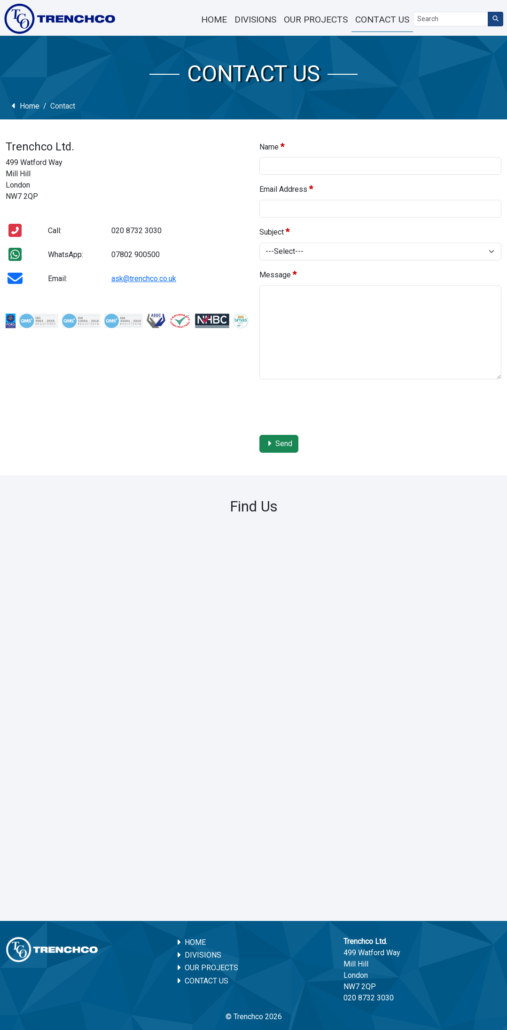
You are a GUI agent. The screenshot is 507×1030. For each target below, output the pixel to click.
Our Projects (207, 967)
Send (279, 443)
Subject (274, 231)
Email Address (286, 188)
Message (277, 274)
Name (271, 146)
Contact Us (202, 980)
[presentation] (330, 405)
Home (24, 106)
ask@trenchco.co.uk (143, 278)
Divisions (198, 955)
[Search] (450, 19)
